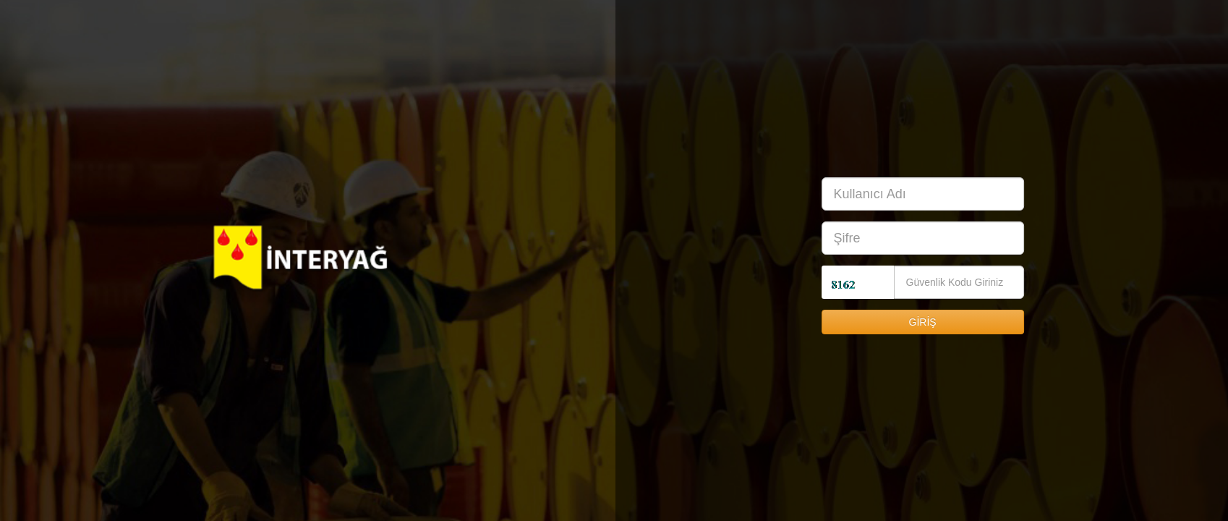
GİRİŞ (925, 322)
